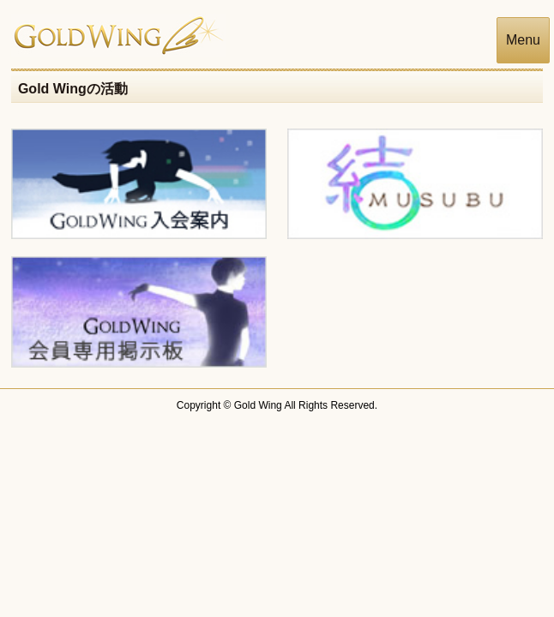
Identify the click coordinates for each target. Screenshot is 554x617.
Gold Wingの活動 (73, 88)
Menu (523, 40)
